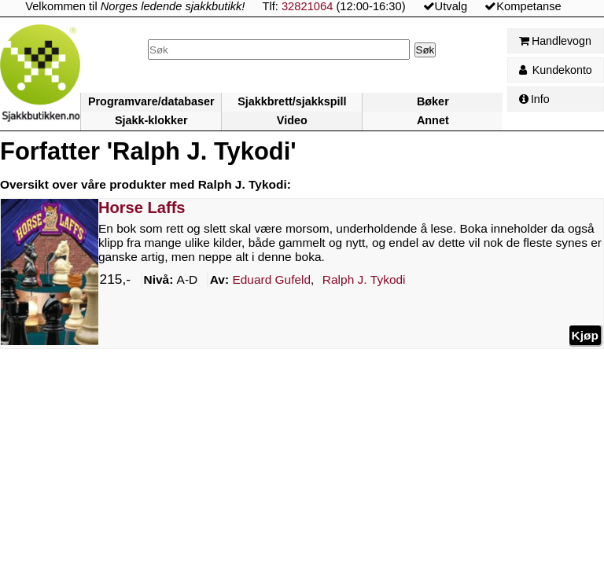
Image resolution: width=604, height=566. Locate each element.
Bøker (433, 101)
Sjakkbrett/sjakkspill (292, 101)
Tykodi (364, 280)
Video (292, 120)
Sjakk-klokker (151, 120)
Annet (433, 120)
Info (534, 99)
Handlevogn (555, 41)
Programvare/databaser (151, 101)
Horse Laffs (142, 207)
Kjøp (585, 335)
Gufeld (271, 280)
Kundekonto (555, 70)
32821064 (307, 6)
